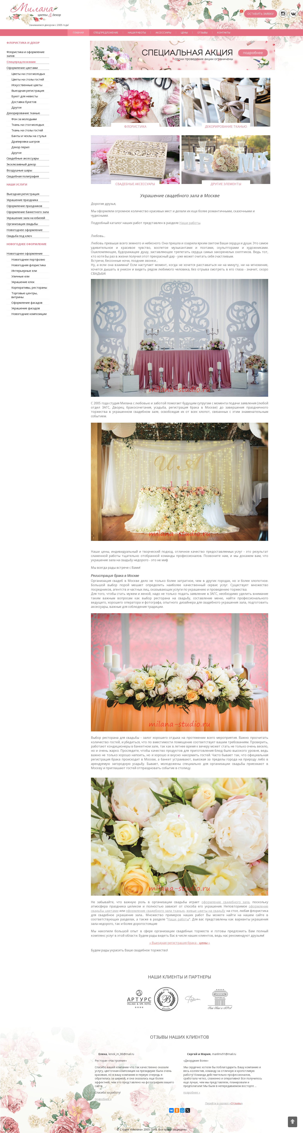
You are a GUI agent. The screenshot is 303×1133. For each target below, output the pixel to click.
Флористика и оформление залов (26, 54)
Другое (16, 107)
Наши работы (137, 32)
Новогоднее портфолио (28, 259)
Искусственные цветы (26, 85)
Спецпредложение (105, 32)
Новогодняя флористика (28, 265)
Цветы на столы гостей (27, 79)
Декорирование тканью (23, 113)
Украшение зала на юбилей (26, 218)
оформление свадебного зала (226, 902)
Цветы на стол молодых (28, 74)
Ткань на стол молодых (27, 125)
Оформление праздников (24, 206)
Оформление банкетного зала (28, 212)
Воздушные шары (19, 170)
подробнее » (103, 1099)
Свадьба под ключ (19, 236)
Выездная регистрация (27, 90)
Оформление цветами (22, 68)
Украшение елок (22, 282)
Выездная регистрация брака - (179, 943)
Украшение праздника (22, 200)
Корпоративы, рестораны (29, 287)
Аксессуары (163, 32)
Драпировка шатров (25, 141)
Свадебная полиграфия (23, 176)
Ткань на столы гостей (27, 130)
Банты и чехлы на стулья (28, 136)
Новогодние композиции (29, 314)
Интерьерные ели (24, 271)
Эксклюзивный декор (21, 164)
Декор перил (20, 147)
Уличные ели (20, 276)
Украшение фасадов (25, 308)
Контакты (223, 32)
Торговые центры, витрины (24, 295)
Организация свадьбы (22, 224)
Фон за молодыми (24, 119)
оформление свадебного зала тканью (155, 911)
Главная (78, 32)
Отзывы (202, 32)
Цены (184, 32)
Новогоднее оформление (25, 230)
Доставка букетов (23, 102)
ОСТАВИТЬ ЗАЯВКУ (260, 13)
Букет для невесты (24, 96)
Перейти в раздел (224, 1103)
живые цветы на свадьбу (205, 911)
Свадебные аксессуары (23, 158)
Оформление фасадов (26, 302)
